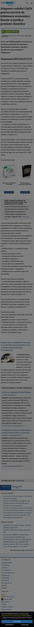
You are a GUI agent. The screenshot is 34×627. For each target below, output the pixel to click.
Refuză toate (24, 624)
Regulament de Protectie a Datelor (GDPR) (14, 615)
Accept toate (17, 621)
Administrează (9, 624)
